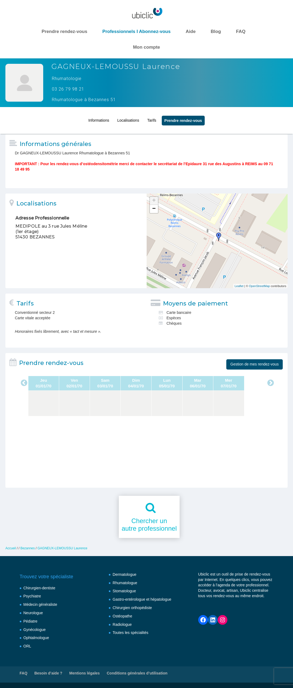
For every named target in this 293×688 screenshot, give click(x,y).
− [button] (154, 209)
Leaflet (239, 286)
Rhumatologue (125, 583)
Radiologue (122, 624)
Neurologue (33, 613)
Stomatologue (124, 591)
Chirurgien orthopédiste (132, 608)
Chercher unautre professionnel (149, 524)
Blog (216, 31)
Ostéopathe (122, 616)
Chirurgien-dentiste (39, 588)
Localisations (128, 118)
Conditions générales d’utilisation (137, 673)
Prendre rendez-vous (64, 31)
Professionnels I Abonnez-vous (136, 31)
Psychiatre (32, 596)
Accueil (10, 548)
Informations (98, 118)
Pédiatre (30, 621)
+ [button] (154, 201)
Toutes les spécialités (130, 632)
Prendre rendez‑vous (183, 118)
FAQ (240, 31)
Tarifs (151, 118)
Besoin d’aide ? (48, 673)
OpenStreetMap (259, 286)
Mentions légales (84, 673)
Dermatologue (124, 574)
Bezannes (27, 548)
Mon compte (146, 47)
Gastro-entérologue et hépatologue (142, 599)
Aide (191, 31)
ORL (27, 646)
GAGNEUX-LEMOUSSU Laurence (62, 548)
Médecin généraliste (40, 604)
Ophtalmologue (36, 638)
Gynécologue (34, 629)
